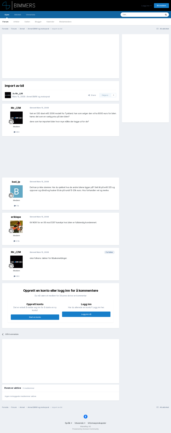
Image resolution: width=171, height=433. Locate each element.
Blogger (38, 22)
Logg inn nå (86, 314)
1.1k (16, 206)
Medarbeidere (65, 22)
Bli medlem (161, 5)
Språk (68, 423)
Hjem (7, 16)
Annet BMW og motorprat (38, 96)
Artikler (16, 22)
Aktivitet (17, 15)
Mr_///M (19, 93)
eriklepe (16, 216)
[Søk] (133, 14)
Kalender (50, 22)
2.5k (16, 241)
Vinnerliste (30, 15)
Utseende (80, 423)
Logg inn (146, 6)
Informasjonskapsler (97, 423)
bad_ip (16, 181)
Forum (5, 22)
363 (16, 132)
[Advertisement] (55, 56)
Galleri (27, 22)
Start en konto (35, 317)
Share (92, 95)
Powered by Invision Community (85, 429)
